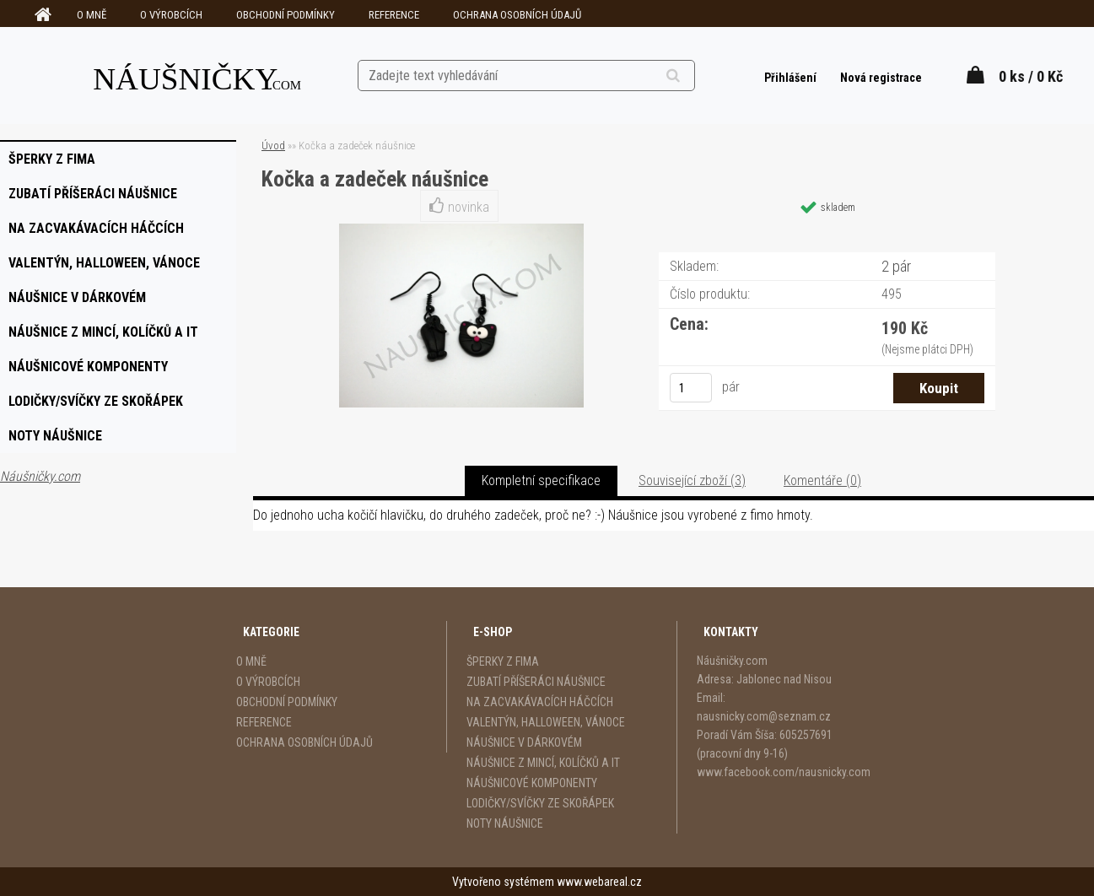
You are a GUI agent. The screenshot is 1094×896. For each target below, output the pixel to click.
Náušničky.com (40, 476)
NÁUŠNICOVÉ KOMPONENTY (531, 783)
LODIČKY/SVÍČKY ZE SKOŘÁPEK (540, 803)
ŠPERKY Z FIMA (502, 661)
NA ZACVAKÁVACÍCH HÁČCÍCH (539, 702)
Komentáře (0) (822, 480)
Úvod (273, 145)
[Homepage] (40, 15)
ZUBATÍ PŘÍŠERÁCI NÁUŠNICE (536, 681)
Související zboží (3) (692, 480)
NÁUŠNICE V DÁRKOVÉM (524, 742)
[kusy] (691, 387)
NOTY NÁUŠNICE (504, 823)
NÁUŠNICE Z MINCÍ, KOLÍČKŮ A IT (543, 762)
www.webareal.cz (599, 881)
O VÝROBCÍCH (171, 14)
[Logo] (198, 75)
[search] (694, 76)
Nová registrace (881, 77)
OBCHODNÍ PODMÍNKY (285, 14)
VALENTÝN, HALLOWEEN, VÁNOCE (545, 722)
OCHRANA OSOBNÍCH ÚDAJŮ (517, 14)
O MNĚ (91, 14)
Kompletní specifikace (541, 480)
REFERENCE (394, 14)
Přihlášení (791, 77)
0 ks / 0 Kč (1031, 76)
